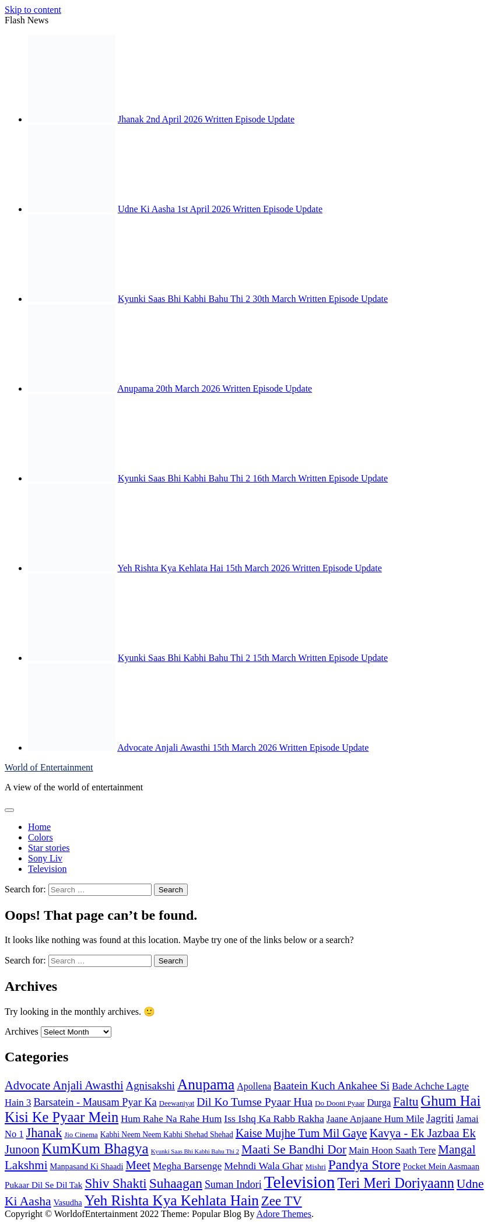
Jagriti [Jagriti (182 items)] (440, 1118)
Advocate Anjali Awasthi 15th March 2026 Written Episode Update (243, 747)
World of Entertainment (49, 767)
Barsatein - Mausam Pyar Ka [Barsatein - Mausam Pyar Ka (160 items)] (94, 1102)
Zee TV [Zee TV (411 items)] (281, 1201)
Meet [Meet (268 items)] (137, 1165)
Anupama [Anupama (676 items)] (205, 1084)
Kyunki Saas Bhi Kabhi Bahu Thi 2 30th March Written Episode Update (253, 299)
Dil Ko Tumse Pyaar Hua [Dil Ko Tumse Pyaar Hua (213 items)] (255, 1101)
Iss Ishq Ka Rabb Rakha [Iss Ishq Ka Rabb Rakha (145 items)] (274, 1118)
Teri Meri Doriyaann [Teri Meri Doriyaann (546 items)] (395, 1183)
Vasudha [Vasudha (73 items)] (68, 1202)
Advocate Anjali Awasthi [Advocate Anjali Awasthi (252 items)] (64, 1085)
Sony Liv (45, 858)
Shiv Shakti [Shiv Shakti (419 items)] (115, 1183)
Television (47, 869)
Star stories (49, 848)
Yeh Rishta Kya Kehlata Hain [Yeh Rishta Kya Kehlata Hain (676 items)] (172, 1200)
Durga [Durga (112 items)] (379, 1102)
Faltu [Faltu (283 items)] (405, 1102)
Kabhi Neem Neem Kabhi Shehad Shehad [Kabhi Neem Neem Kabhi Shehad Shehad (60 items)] (166, 1134)
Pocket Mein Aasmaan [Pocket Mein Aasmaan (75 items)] (441, 1166)
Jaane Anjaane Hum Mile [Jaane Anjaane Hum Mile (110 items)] (375, 1118)
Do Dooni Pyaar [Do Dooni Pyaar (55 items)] (339, 1103)
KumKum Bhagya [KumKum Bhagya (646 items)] (95, 1148)
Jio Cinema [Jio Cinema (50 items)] (80, 1135)
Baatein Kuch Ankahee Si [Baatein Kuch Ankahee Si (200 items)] (331, 1085)
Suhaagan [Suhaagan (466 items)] (175, 1183)
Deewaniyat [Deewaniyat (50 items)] (177, 1103)
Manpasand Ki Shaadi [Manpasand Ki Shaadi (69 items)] (87, 1166)
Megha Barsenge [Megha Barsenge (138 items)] (187, 1166)
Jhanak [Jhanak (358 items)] (44, 1132)
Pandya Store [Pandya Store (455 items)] (364, 1164)
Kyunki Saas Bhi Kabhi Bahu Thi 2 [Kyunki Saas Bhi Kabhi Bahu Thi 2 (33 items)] (195, 1151)
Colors (40, 837)
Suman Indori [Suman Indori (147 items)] (233, 1184)
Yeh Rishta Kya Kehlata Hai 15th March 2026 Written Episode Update (249, 568)
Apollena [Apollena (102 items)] (254, 1086)
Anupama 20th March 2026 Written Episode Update (214, 388)
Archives (21, 1031)
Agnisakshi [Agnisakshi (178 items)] (150, 1085)
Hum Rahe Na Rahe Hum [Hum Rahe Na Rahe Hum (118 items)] (171, 1118)
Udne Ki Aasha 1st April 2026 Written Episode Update (220, 209)
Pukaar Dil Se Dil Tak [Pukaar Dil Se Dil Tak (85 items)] (43, 1185)
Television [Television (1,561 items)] (299, 1182)
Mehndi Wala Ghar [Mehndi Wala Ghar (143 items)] (263, 1166)
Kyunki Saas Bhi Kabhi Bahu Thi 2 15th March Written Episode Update (253, 658)
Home (39, 827)
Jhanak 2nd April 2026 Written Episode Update (206, 119)
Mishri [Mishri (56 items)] (316, 1166)
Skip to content (33, 10)
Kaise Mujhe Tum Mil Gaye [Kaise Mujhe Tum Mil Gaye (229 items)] (301, 1133)
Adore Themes (284, 1214)
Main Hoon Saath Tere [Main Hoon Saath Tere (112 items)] (392, 1150)
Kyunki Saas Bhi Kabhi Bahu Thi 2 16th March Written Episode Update (253, 478)
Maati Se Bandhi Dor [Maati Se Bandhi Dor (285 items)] (293, 1149)
